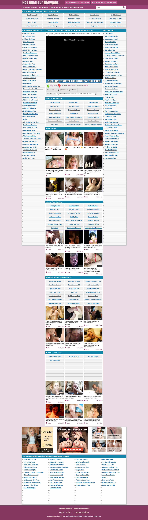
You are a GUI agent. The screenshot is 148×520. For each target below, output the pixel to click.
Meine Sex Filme (29, 158)
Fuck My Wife (32, 22)
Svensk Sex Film (53, 22)
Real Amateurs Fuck (30, 127)
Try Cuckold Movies (74, 18)
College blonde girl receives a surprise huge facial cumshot (73, 193)
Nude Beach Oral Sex (30, 114)
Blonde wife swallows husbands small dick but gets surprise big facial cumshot (92, 270)
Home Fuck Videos (73, 26)
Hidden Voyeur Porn (115, 18)
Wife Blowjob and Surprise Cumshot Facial (91, 321)
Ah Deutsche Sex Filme (31, 122)
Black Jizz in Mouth (53, 18)
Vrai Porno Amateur (30, 125)
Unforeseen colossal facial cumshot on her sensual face (73, 419)
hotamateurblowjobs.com (54, 516)
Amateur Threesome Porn (32, 97)
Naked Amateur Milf (30, 103)
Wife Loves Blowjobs (95, 18)
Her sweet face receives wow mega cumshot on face (92, 397)
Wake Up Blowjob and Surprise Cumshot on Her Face (93, 246)
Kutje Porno (94, 26)
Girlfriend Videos (74, 15)
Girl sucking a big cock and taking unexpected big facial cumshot (54, 322)
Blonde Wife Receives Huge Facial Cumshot (73, 397)
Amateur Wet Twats (30, 147)
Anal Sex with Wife (29, 108)
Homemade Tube (29, 130)
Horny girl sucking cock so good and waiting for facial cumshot (72, 247)
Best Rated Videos (98, 2)
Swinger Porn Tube (29, 105)
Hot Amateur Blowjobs (65, 508)
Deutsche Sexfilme (115, 22)
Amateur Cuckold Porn (32, 26)
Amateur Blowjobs (72, 2)
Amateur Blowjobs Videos (68, 90)
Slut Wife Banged (29, 155)
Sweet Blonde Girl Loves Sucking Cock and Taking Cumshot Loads (91, 345)
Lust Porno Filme (29, 116)
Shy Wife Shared (116, 15)
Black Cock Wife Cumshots (95, 22)
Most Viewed (111, 2)
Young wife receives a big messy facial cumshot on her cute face (54, 194)
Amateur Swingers (53, 26)
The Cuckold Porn (29, 136)
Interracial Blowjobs (30, 91)
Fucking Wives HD (29, 152)
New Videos (85, 2)
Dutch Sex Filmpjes (30, 94)
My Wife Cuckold (53, 15)
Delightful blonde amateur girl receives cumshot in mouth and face (55, 398)
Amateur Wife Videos (30, 144)
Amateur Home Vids (30, 150)
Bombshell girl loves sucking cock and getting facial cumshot (73, 322)
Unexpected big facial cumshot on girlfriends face (55, 419)
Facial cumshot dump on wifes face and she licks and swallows (55, 172)
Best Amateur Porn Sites (31, 133)
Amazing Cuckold (32, 15)
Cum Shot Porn (94, 15)
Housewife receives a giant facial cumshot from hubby (91, 193)
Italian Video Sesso (74, 22)
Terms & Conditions (82, 512)
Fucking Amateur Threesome (33, 89)
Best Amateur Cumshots (116, 26)
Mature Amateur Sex (30, 141)
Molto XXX (26, 119)
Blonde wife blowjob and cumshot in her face (72, 269)
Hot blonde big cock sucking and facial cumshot (54, 269)
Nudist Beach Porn (29, 111)
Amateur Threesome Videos (32, 139)
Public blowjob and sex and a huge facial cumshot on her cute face (92, 172)
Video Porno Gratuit (32, 18)
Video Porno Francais (30, 100)
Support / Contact (65, 512)
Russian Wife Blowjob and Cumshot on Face (72, 344)
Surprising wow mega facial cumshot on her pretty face (92, 419)
